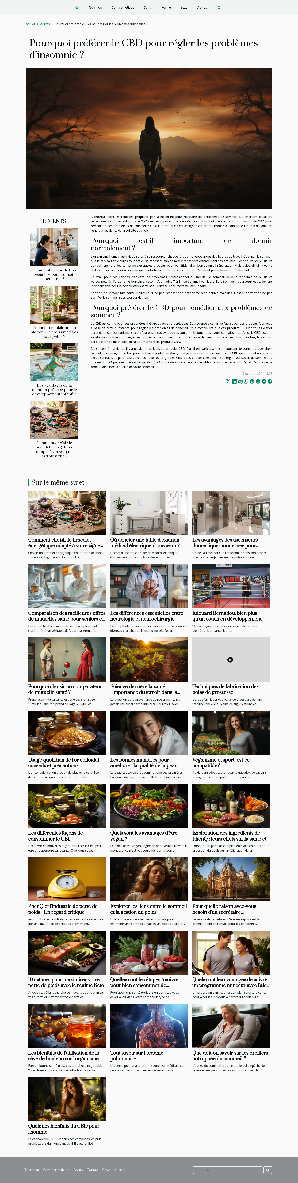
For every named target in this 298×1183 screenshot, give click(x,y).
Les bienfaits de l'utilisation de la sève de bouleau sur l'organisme (63, 1056)
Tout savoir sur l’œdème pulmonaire (136, 1056)
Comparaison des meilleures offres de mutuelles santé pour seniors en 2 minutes (66, 619)
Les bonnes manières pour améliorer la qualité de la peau (144, 763)
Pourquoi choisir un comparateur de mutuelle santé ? (65, 690)
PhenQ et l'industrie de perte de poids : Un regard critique (62, 909)
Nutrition (95, 7)
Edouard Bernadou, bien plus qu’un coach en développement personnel (227, 619)
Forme (166, 7)
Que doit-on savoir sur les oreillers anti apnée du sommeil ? (230, 1056)
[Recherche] (227, 1170)
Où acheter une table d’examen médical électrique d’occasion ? (145, 543)
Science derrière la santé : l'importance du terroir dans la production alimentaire (143, 692)
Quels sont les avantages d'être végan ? (143, 836)
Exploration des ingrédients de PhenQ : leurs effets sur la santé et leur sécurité (229, 839)
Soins (148, 7)
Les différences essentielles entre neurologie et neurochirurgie (146, 616)
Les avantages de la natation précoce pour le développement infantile (54, 390)
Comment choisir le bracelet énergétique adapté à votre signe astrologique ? (54, 449)
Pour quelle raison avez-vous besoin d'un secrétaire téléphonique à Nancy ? (224, 912)
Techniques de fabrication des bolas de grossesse (225, 690)
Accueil (31, 24)
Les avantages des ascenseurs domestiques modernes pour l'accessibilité (225, 546)
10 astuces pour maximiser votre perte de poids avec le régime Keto (66, 983)
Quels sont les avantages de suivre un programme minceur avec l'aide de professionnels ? (230, 986)
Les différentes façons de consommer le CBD (55, 836)
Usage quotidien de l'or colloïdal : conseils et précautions (64, 763)
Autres (202, 7)
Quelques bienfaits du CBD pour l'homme (63, 1129)
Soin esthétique (123, 7)
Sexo (184, 7)
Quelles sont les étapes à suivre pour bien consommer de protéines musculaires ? (144, 986)
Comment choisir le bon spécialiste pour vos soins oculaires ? (54, 275)
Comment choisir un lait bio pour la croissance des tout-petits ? (54, 332)
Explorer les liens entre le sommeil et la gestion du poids (148, 909)
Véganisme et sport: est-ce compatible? (221, 763)
